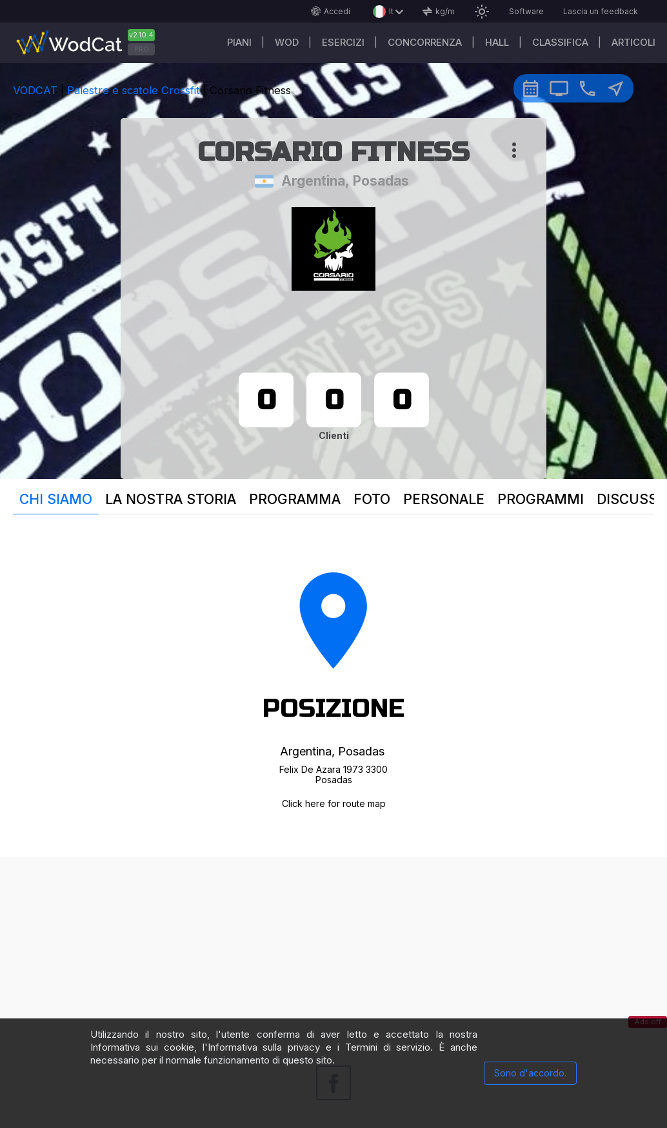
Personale (443, 499)
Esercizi (343, 42)
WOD (287, 42)
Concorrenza (425, 42)
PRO (141, 48)
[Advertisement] (333, 947)
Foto (371, 499)
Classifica (560, 42)
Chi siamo (55, 499)
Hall (497, 42)
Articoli (633, 42)
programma (295, 499)
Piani (239, 42)
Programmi (540, 499)
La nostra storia (170, 499)
